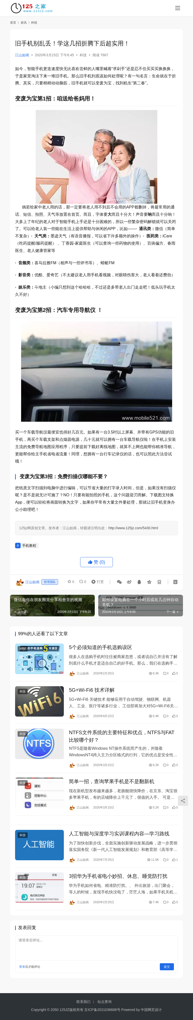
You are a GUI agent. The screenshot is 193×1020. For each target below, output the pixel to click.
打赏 (96, 581)
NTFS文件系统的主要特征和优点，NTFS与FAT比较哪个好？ (121, 737)
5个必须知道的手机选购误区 (100, 648)
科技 (83, 55)
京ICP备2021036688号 (102, 1010)
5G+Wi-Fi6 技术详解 (92, 691)
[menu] (177, 8)
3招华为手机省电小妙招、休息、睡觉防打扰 (118, 880)
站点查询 (105, 1002)
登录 (22, 971)
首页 (13, 22)
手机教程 (29, 546)
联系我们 (83, 1002)
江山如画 (22, 55)
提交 (167, 971)
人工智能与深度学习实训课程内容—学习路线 (119, 837)
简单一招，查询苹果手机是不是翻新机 (111, 784)
